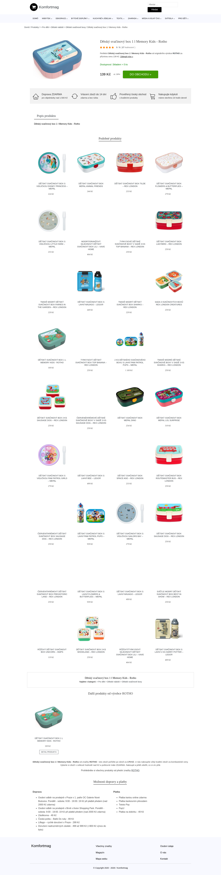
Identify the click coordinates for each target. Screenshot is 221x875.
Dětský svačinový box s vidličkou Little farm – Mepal (52, 244)
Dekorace (61, 18)
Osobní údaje (166, 846)
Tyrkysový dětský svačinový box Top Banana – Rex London (91, 362)
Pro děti (182, 18)
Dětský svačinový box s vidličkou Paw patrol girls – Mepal (52, 478)
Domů (35, 18)
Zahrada (132, 18)
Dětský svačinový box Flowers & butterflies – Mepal (169, 186)
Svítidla (169, 18)
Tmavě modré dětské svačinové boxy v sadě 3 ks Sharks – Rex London (169, 362)
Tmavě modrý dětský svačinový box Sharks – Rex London (130, 304)
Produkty (35, 27)
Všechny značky (104, 846)
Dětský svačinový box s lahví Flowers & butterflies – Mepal (91, 594)
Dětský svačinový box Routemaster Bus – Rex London (169, 478)
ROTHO (176, 53)
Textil (119, 18)
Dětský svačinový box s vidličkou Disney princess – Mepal (52, 186)
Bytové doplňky (79, 18)
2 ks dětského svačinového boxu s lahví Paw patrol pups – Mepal (130, 362)
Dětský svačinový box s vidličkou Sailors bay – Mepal (130, 536)
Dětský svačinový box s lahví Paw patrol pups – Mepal (91, 536)
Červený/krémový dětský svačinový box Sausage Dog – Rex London (52, 536)
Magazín (100, 852)
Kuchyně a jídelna (102, 18)
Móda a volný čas (151, 18)
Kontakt (164, 859)
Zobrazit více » (126, 56)
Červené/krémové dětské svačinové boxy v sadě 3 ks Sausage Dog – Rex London (91, 420)
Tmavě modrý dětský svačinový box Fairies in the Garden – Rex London (52, 304)
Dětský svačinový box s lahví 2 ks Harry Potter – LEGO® (169, 652)
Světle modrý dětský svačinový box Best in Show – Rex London (169, 594)
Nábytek (46, 18)
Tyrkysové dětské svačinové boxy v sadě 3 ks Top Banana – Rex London (130, 244)
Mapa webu (101, 859)
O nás (163, 852)
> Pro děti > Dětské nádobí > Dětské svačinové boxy (63, 27)
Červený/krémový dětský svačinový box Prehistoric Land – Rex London (52, 594)
